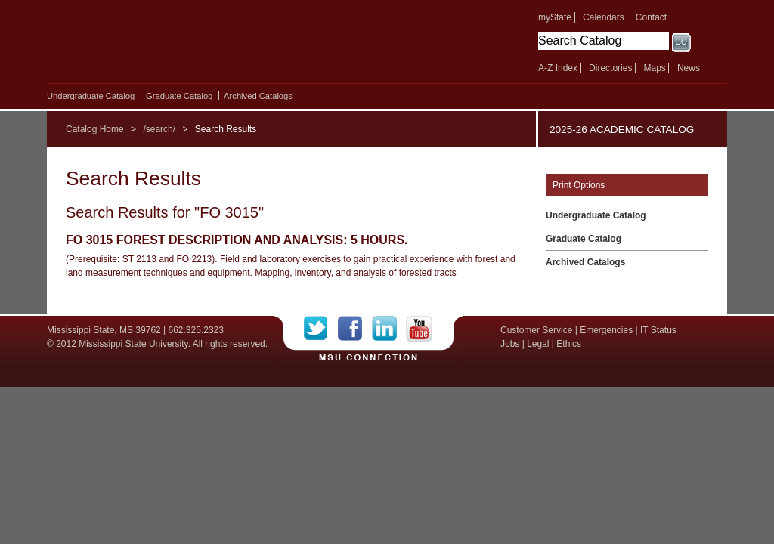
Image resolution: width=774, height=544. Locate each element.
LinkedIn (389, 329)
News (688, 68)
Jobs (509, 343)
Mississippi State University (177, 45)
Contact (651, 17)
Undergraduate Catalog (91, 95)
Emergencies (606, 330)
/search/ (159, 129)
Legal (538, 343)
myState (554, 17)
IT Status (658, 330)
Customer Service (536, 330)
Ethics (568, 343)
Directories (610, 68)
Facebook (355, 329)
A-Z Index (557, 68)
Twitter (321, 329)
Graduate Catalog (179, 95)
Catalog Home (95, 129)
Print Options (579, 185)
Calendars (603, 17)
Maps (654, 68)
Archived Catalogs (258, 95)
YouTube (419, 329)
